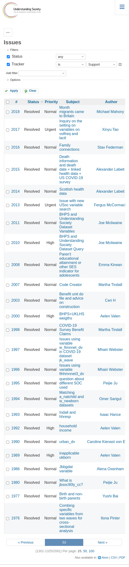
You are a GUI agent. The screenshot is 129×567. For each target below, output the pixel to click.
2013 (15, 205)
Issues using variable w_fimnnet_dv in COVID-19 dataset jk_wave (71, 349)
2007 (15, 285)
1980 (15, 482)
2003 (15, 300)
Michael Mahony (110, 112)
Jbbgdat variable (66, 469)
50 (85, 551)
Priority (51, 102)
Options (15, 80)
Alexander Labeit (110, 169)
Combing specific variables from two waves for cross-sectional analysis (71, 518)
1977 (15, 496)
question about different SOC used (71, 383)
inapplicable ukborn (69, 455)
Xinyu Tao (110, 129)
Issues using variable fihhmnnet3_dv (71, 369)
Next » (102, 542)
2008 (15, 265)
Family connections (69, 147)
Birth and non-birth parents (71, 496)
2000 (15, 316)
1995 (15, 383)
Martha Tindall (110, 285)
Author (111, 102)
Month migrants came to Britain (71, 111)
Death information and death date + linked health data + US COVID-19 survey (71, 169)
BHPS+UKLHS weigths (71, 316)
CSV (114, 557)
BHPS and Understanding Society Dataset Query (71, 242)
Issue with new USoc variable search (71, 205)
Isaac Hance (110, 415)
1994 (15, 399)
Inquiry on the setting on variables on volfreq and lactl (70, 129)
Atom (105, 557)
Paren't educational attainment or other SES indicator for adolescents (70, 264)
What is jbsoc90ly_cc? (71, 482)
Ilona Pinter (110, 518)
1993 (15, 415)
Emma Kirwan (110, 265)
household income (68, 428)
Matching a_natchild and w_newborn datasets (71, 399)
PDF (122, 557)
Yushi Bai (110, 496)
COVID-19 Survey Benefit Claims (71, 329)
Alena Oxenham (110, 469)
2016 (15, 147)
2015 (15, 169)
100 (91, 551)
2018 (15, 112)
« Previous (25, 542)
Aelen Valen (110, 316)
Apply (14, 90)
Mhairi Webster (110, 350)
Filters (14, 50)
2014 (15, 191)
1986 (15, 469)
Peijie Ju (110, 383)
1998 (15, 330)
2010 (15, 243)
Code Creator (70, 285)
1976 (15, 518)
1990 (15, 442)
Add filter (12, 73)
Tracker (17, 64)
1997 (15, 350)
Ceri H (110, 300)
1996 (15, 370)
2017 (15, 129)
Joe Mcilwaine (110, 223)
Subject (73, 102)
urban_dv (67, 442)
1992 (15, 428)
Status (16, 56)
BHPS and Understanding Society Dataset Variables (71, 222)
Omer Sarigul (110, 399)
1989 (15, 455)
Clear (32, 90)
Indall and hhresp (67, 414)
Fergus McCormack (110, 205)
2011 (15, 223)
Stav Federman (110, 147)
